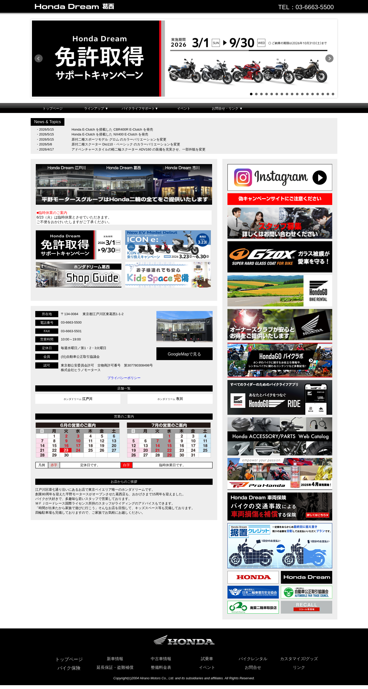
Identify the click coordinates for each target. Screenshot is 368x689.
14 (317, 94)
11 (302, 94)
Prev (38, 58)
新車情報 (115, 659)
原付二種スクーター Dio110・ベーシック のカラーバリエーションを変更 (126, 144)
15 (322, 94)
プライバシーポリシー (124, 378)
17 (333, 94)
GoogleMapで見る (184, 354)
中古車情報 (161, 659)
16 (328, 94)
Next (329, 58)
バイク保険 (68, 668)
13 (312, 94)
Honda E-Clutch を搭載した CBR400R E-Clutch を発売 (112, 129)
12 (307, 94)
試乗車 (207, 659)
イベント (183, 108)
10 (297, 94)
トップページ (53, 108)
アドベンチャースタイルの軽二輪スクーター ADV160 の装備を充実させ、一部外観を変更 (138, 149)
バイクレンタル (253, 659)
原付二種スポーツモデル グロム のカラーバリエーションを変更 (119, 139)
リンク (299, 667)
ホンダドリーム (78, 399)
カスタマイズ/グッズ (299, 659)
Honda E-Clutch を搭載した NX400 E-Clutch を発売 (110, 134)
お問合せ (253, 667)
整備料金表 (161, 667)
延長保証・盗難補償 (115, 667)
